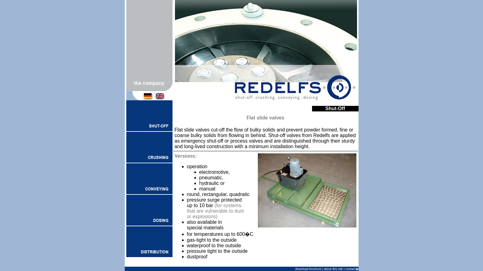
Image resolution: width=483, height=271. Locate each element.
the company (149, 83)
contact (350, 269)
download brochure (308, 269)
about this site (333, 269)
